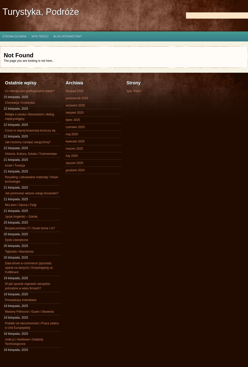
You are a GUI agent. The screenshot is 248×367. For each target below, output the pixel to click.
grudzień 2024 (75, 170)
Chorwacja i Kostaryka (19, 102)
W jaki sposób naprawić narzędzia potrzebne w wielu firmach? (27, 286)
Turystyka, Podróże (40, 12)
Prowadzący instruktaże (20, 300)
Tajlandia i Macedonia (19, 251)
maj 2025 (72, 134)
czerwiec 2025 (75, 127)
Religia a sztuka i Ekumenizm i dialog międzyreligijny (29, 117)
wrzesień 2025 (75, 105)
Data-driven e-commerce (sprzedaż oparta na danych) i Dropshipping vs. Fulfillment (29, 268)
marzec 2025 (74, 148)
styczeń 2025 (74, 163)
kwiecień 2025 (75, 141)
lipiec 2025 (73, 120)
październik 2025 (77, 98)
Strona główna (14, 36)
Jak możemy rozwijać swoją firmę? (28, 142)
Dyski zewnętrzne (16, 240)
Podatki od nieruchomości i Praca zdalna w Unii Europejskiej (32, 326)
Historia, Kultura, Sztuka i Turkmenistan (31, 154)
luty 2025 (72, 156)
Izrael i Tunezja (15, 165)
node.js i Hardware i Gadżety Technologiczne (24, 342)
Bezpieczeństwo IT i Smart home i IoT (30, 228)
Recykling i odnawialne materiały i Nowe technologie (31, 179)
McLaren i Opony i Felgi (20, 205)
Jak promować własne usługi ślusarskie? (32, 193)
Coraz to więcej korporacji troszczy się (30, 130)
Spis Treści (39, 36)
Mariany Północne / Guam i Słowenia (29, 311)
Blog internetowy (67, 36)
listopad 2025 (74, 91)
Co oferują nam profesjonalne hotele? (30, 91)
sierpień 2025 (75, 112)
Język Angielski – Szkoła (21, 216)
